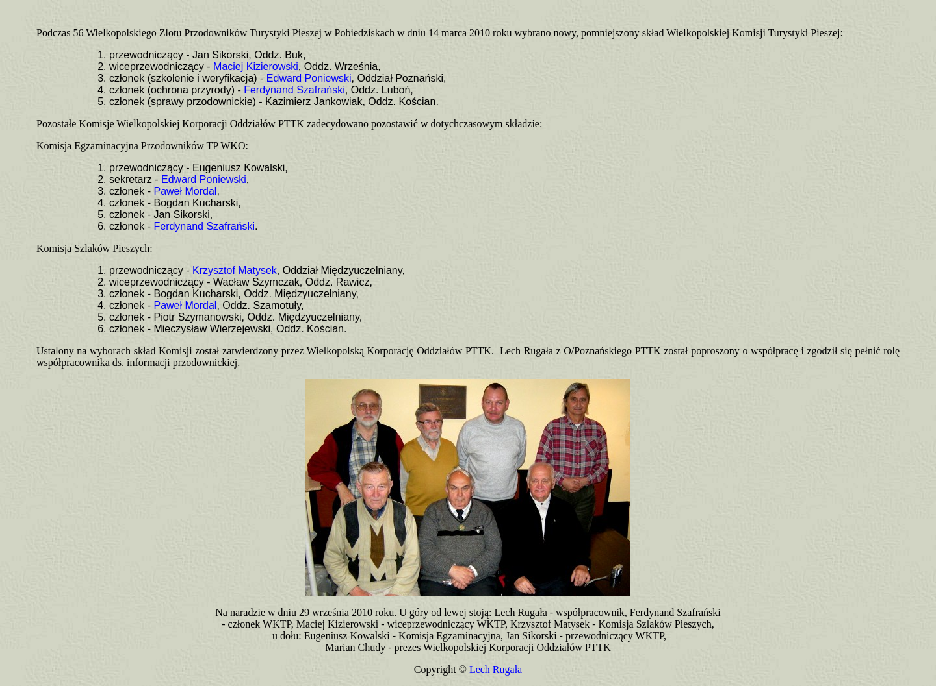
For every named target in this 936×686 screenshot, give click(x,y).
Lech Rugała (495, 669)
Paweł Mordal (184, 191)
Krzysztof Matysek (234, 270)
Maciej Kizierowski (255, 66)
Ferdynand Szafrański (294, 89)
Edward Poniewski (309, 78)
